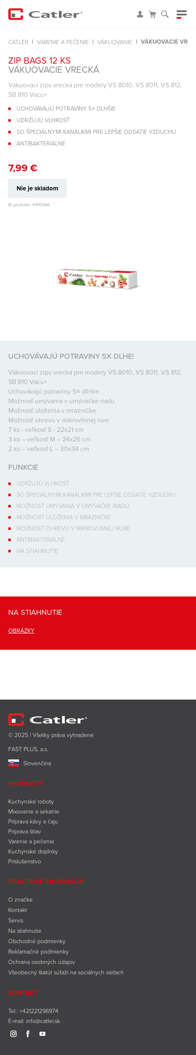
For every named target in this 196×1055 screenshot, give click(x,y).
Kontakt (17, 910)
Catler (18, 42)
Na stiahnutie (24, 930)
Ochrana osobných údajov (41, 962)
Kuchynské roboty (31, 801)
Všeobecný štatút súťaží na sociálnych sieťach (66, 972)
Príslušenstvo (24, 861)
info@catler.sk (43, 1021)
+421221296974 (38, 1011)
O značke (20, 899)
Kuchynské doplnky (33, 851)
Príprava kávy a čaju (33, 821)
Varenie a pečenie (63, 42)
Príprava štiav (24, 831)
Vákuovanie (114, 42)
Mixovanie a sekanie (33, 811)
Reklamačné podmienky (38, 951)
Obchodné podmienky (36, 941)
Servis (15, 920)
